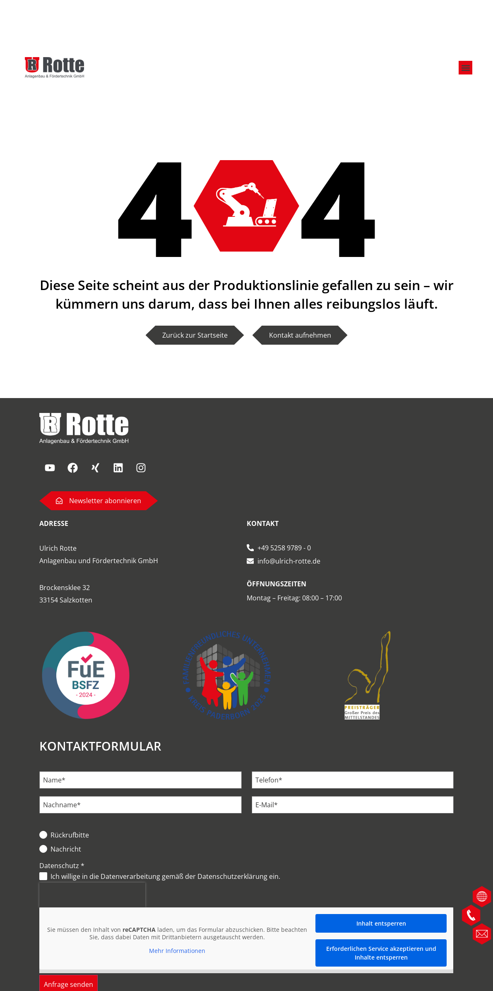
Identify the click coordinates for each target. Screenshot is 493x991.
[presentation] (92, 895)
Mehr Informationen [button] (177, 951)
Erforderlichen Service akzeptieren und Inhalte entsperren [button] (381, 953)
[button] (465, 66)
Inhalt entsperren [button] (381, 923)
